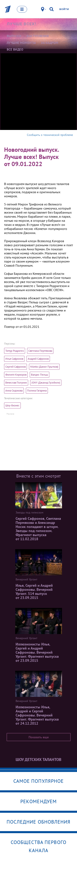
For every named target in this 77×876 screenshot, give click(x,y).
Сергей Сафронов (15, 366)
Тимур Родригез (14, 351)
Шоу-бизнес (12, 405)
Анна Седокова (14, 390)
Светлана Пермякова (40, 351)
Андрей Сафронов (38, 358)
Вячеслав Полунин (16, 382)
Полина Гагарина (37, 390)
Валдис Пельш (39, 374)
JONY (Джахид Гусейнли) (45, 382)
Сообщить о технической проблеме (50, 135)
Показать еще (39, 737)
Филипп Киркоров (15, 374)
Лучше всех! (21, 23)
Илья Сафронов (14, 358)
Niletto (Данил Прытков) (44, 366)
